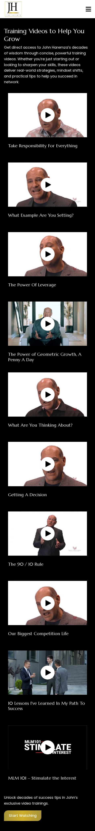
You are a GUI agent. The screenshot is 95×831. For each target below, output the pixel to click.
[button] (48, 115)
